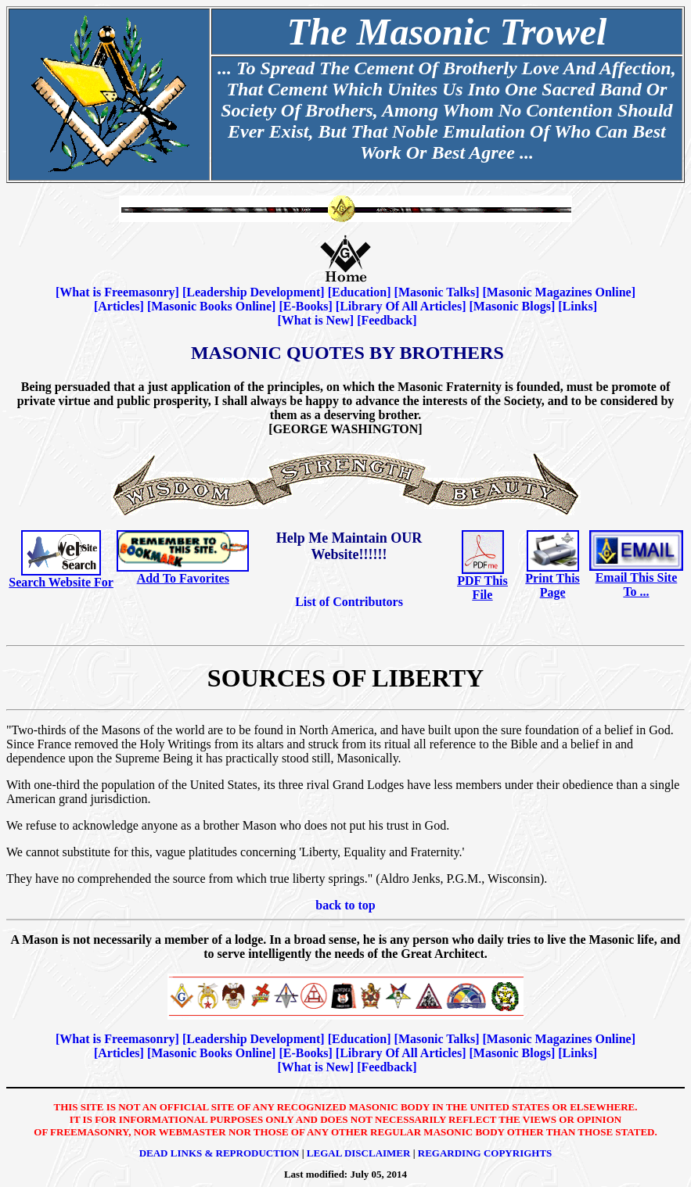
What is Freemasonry (117, 292)
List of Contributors (349, 601)
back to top (345, 905)
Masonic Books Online (211, 306)
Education (359, 292)
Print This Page (552, 585)
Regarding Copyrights (485, 1153)
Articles (118, 306)
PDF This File (482, 587)
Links (578, 306)
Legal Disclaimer (359, 1153)
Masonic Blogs (512, 306)
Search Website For (61, 582)
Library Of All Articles (401, 306)
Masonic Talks (436, 292)
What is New (316, 320)
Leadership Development (253, 292)
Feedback (386, 320)
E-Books (306, 306)
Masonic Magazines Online (559, 292)
